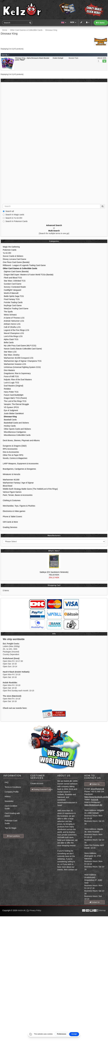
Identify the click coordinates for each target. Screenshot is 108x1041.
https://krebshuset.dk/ (93, 805)
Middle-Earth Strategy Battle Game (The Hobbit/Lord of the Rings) (30, 489)
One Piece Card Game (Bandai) (16, 262)
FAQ (6, 782)
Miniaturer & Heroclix (11, 474)
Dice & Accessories (11, 452)
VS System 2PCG (11, 407)
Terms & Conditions (13, 787)
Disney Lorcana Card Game (14, 259)
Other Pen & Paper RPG (13, 455)
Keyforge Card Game (12, 305)
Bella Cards (8, 342)
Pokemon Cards (9, 250)
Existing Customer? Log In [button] (41, 789)
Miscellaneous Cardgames (14, 432)
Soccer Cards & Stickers (13, 256)
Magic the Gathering (11, 247)
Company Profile (12, 792)
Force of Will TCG (11, 376)
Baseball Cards (10, 420)
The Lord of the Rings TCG (14, 401)
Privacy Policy (34, 910)
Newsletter (9, 801)
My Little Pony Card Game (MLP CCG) (19, 345)
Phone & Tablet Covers (12, 516)
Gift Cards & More (10, 522)
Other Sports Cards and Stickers (17, 429)
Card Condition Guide (11, 807)
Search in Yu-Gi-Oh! (12, 218)
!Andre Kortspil (58, 58)
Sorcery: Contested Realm (14, 287)
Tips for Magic (10, 828)
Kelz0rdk (94, 799)
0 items (100, 23)
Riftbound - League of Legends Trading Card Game (24, 265)
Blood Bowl (7, 486)
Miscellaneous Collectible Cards (16, 435)
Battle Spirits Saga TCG (13, 296)
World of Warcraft (10, 293)
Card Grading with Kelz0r (12, 814)
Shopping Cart (53, 585)
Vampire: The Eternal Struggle (16, 404)
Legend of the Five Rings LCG (16, 330)
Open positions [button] (13, 836)
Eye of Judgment (10, 410)
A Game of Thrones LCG (13, 318)
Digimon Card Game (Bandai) (16, 271)
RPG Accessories (10, 449)
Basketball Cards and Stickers (16, 423)
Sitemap (102, 910)
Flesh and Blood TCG (12, 278)
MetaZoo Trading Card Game (15, 308)
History (8, 796)
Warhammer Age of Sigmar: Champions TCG (22, 361)
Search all (8, 211)
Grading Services (10, 527)
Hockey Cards (9, 426)
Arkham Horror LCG (11, 324)
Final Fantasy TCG (11, 299)
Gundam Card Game (12, 284)
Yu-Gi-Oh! (7, 253)
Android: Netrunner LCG (13, 321)
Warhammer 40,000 (11, 480)
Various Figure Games (12, 492)
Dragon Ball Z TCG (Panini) (15, 398)
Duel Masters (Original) (13, 386)
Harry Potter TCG (10, 392)
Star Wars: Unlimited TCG (14, 281)
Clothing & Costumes (12, 500)
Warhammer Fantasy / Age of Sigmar (18, 483)
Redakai (7, 389)
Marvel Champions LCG (13, 333)
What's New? (54, 551)
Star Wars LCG (10, 352)
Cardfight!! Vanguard (12, 290)
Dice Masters (9, 370)
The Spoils (8, 312)
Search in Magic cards (13, 215)
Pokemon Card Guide (11, 822)
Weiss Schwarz (10, 315)
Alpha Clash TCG (10, 339)
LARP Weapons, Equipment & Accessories (21, 463)
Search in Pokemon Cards (15, 221)
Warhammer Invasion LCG (14, 364)
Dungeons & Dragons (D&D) (15, 446)
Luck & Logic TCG (11, 383)
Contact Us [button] (94, 784)
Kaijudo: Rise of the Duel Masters (17, 379)
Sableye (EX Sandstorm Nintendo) (54, 572)
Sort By (5, 55)
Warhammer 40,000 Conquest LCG (18, 358)
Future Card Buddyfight (13, 395)
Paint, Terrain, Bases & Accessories (17, 495)
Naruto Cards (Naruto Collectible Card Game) (22, 349)
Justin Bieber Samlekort (13, 413)
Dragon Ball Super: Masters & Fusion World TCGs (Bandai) (28, 275)
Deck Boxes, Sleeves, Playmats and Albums (21, 440)
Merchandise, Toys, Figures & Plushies (19, 506)
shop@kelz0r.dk (97, 789)
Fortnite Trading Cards (13, 302)
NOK (73, 22)
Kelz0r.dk (21, 910)
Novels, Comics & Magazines (15, 458)
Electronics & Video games (14, 511)
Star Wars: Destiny (11, 355)
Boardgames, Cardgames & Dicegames (19, 469)
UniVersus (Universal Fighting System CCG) (22, 367)
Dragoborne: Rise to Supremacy (17, 373)
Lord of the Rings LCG (13, 336)
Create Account (36, 783)
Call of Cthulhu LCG (12, 327)
